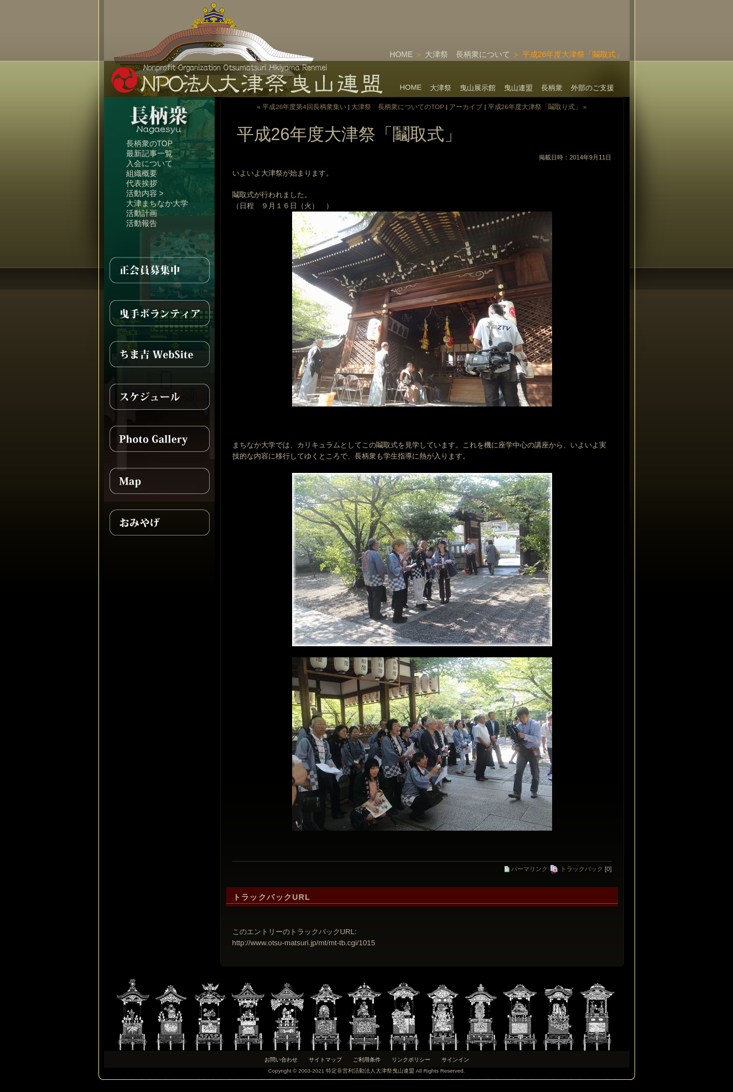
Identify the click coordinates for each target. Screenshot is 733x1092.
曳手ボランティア (159, 312)
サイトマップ (325, 1060)
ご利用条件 (367, 1060)
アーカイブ (465, 106)
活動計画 (141, 213)
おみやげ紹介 (159, 523)
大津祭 (440, 88)
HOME (401, 54)
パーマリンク (526, 869)
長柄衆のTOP (149, 143)
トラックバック (576, 869)
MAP (159, 481)
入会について (149, 163)
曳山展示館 (478, 88)
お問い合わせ (281, 1060)
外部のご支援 (592, 88)
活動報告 (141, 223)
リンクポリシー (411, 1060)
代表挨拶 (141, 183)
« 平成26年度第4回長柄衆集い (301, 106)
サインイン (455, 1060)
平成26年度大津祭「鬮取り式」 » (537, 106)
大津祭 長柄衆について (467, 54)
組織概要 (141, 173)
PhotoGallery (159, 439)
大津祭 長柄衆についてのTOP (397, 106)
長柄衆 (552, 88)
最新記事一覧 (149, 153)
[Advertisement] (500, 16)
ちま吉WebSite (159, 354)
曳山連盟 (518, 88)
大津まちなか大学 (157, 203)
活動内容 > (145, 193)
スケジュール (159, 396)
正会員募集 (159, 270)
